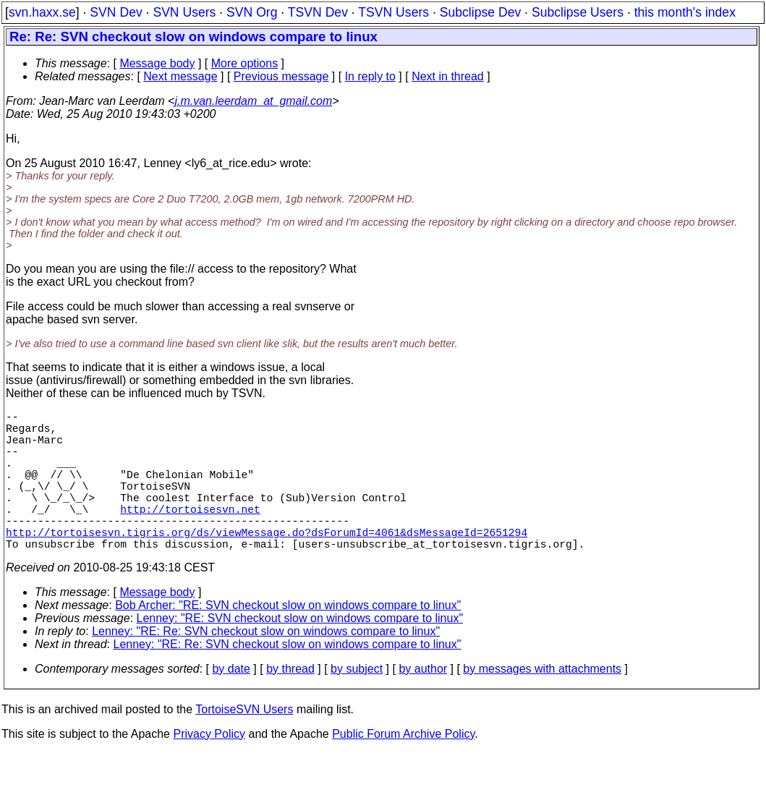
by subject (357, 703)
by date (231, 703)
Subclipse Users (578, 12)
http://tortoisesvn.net (190, 534)
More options (244, 63)
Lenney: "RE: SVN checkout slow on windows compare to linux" (300, 653)
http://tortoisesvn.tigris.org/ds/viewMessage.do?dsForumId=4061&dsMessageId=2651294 (266, 563)
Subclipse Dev (480, 12)
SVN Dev (116, 12)
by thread (290, 703)
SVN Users (184, 12)
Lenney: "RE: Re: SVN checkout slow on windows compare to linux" (266, 666)
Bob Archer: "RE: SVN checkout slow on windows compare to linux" (288, 640)
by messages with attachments (542, 703)
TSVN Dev (318, 12)
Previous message (281, 76)
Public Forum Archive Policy (403, 768)
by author (423, 703)
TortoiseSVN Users (244, 744)
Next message (180, 76)
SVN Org (251, 12)
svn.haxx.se (42, 12)
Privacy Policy (209, 768)
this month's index (685, 12)
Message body (157, 63)
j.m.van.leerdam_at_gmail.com (253, 101)
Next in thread (448, 76)
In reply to (370, 76)
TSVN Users (393, 12)
